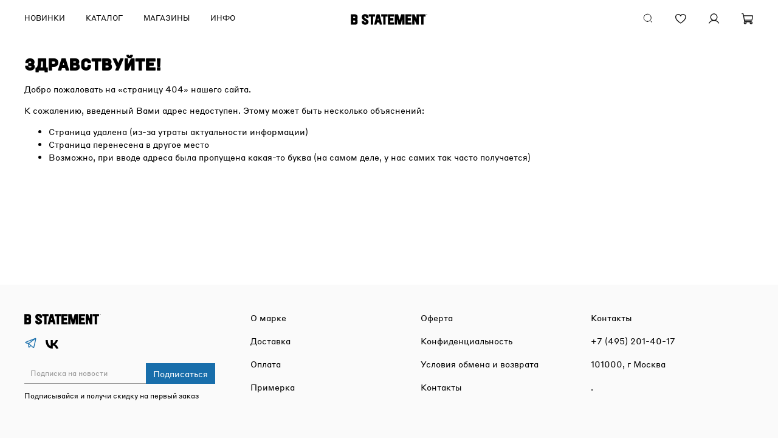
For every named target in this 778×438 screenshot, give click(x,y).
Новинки (44, 18)
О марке (268, 317)
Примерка (272, 386)
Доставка (270, 340)
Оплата (265, 363)
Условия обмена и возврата (480, 363)
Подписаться (180, 373)
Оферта (437, 317)
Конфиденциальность (466, 340)
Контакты (441, 386)
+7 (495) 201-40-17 (633, 340)
